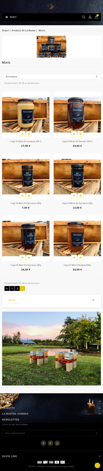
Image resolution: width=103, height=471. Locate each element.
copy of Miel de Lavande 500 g (25, 141)
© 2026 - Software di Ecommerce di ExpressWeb (51, 466)
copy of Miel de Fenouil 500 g (77, 141)
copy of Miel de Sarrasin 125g (25, 203)
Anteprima (22, 133)
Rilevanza (52, 76)
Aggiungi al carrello (29, 133)
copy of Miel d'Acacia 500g (77, 265)
